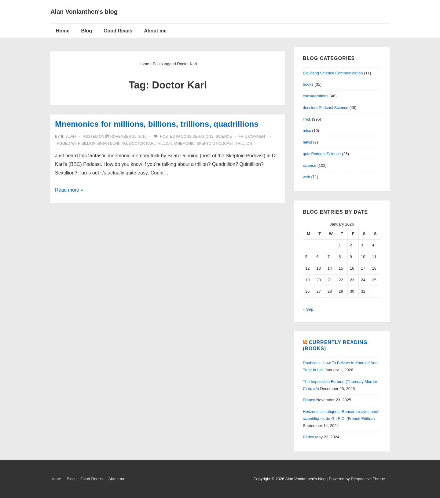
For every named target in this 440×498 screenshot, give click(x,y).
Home (62, 30)
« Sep (308, 309)
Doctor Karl (142, 143)
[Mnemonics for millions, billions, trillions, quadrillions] (128, 136)
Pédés (308, 437)
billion (89, 143)
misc (307, 130)
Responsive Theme (368, 479)
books (308, 84)
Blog (86, 30)
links (307, 119)
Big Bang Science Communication (333, 73)
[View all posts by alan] (69, 136)
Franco (309, 400)
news (307, 142)
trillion (244, 143)
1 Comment (256, 136)
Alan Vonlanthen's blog (84, 11)
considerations (197, 136)
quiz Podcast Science (322, 154)
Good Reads (118, 30)
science (224, 136)
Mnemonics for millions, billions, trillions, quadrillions (156, 124)
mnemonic (184, 143)
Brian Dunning (112, 143)
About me (155, 30)
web (306, 176)
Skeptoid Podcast (215, 143)
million (165, 143)
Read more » (69, 190)
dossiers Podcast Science (325, 107)
